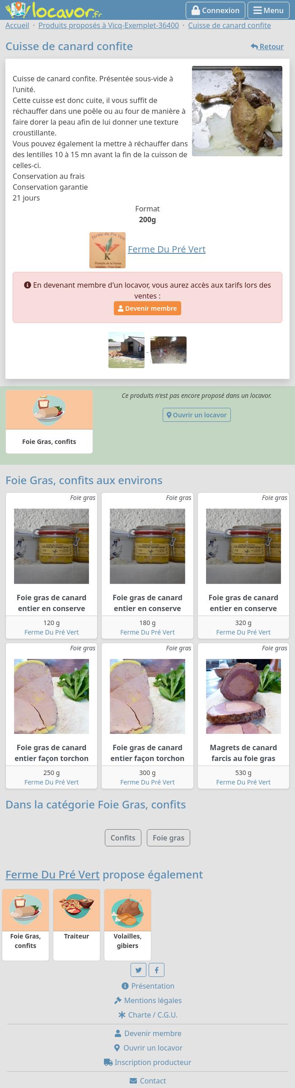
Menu (268, 10)
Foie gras (168, 838)
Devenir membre (147, 308)
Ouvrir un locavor (197, 415)
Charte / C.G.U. (147, 1015)
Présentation (148, 986)
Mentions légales (147, 1000)
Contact (147, 1081)
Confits (123, 838)
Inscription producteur (148, 1062)
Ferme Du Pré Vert (51, 632)
